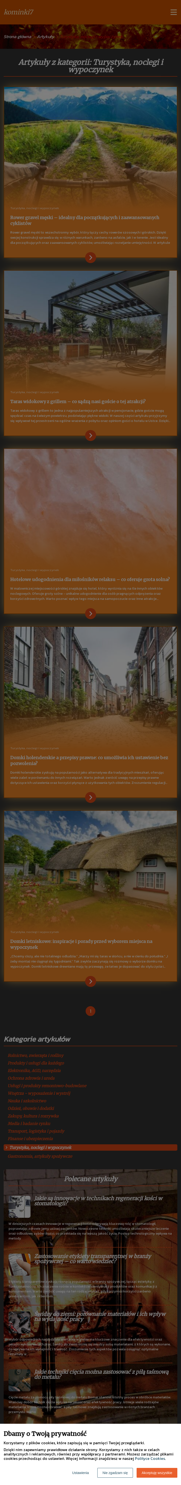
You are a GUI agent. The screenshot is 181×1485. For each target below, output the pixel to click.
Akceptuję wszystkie (157, 1473)
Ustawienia (80, 1473)
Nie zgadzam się (115, 1473)
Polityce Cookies (150, 1458)
